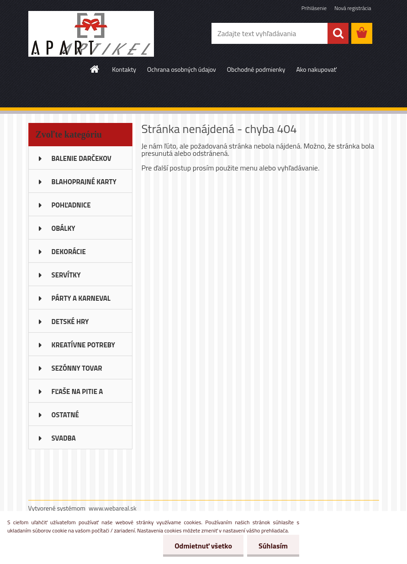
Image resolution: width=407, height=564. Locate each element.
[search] (338, 33)
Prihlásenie (314, 8)
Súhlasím (273, 545)
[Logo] (91, 34)
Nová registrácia (352, 8)
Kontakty (124, 69)
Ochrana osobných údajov (181, 69)
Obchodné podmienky (256, 69)
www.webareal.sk (113, 508)
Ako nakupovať (316, 69)
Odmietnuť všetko (203, 545)
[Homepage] (95, 69)
